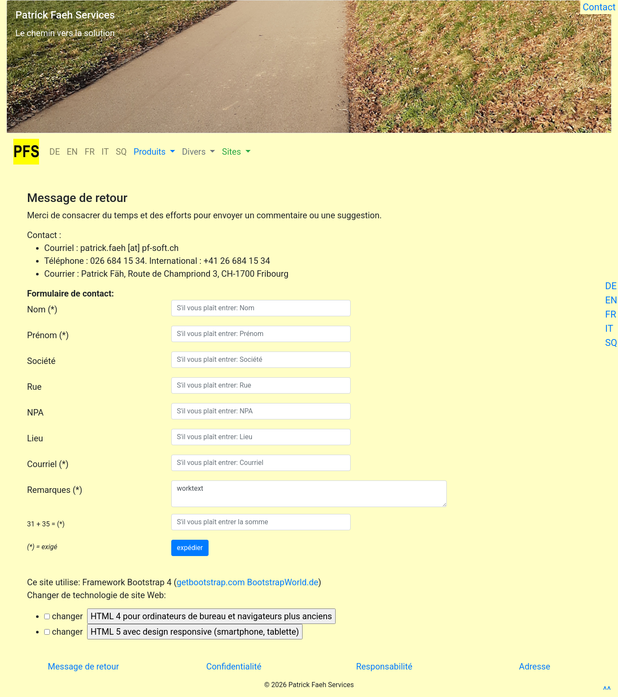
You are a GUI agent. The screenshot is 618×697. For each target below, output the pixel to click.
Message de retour (83, 666)
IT (609, 328)
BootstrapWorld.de (282, 582)
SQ (611, 342)
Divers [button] (195, 152)
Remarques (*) (54, 490)
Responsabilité (384, 666)
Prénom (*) (48, 335)
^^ (607, 690)
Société (41, 361)
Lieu (35, 438)
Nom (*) (42, 309)
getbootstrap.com (210, 582)
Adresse (534, 666)
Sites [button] (232, 152)
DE (611, 286)
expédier (190, 548)
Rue (34, 387)
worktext (309, 493)
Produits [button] (150, 152)
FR (610, 314)
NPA (35, 412)
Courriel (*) (48, 464)
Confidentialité (233, 666)
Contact (599, 7)
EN (611, 300)
